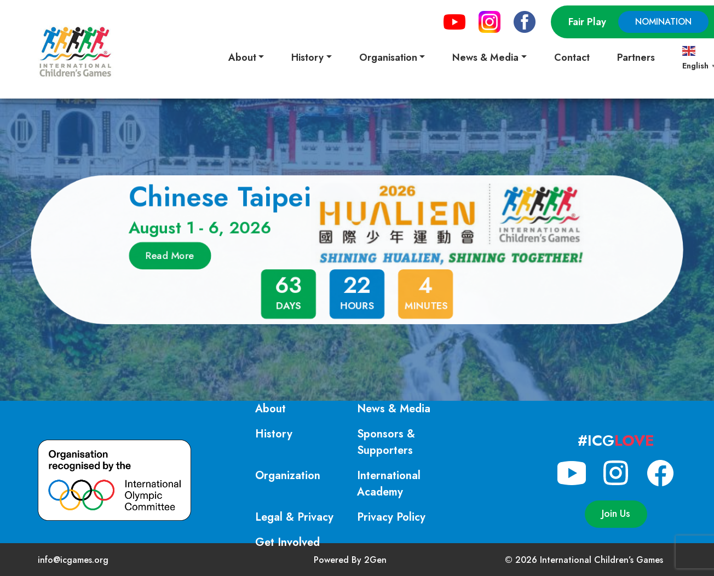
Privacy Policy (391, 517)
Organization (287, 475)
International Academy (389, 484)
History (273, 434)
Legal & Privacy (294, 517)
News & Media (393, 409)
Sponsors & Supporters (386, 442)
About (270, 409)
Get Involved (287, 542)
